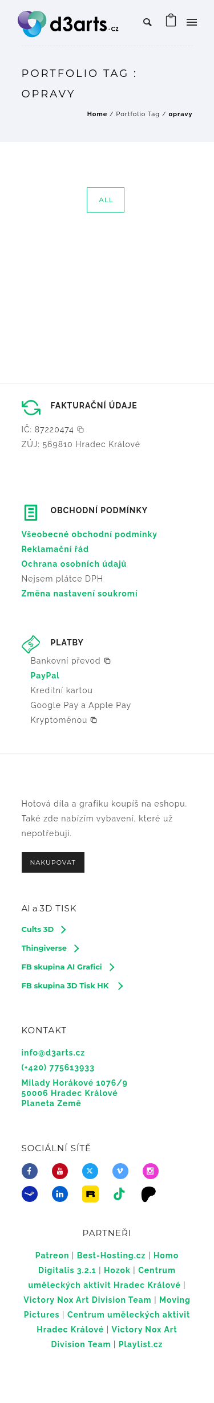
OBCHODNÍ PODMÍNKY (99, 510)
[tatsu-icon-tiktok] (122, 1194)
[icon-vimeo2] (123, 1171)
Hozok (117, 1270)
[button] (53, 429)
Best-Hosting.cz (111, 1255)
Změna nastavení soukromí (80, 593)
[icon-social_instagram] (153, 1171)
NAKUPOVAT (53, 862)
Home (97, 114)
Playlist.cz (141, 1344)
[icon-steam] (32, 1194)
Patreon (52, 1255)
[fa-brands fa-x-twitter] (93, 1171)
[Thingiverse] (50, 947)
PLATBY (67, 642)
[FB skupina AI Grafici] (68, 966)
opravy (180, 114)
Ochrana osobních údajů (74, 563)
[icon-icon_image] (93, 1194)
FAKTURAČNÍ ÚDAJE (94, 405)
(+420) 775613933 (58, 1067)
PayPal (45, 675)
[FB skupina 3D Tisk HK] (72, 985)
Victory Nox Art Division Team (87, 1299)
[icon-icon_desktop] (152, 1194)
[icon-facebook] (32, 1171)
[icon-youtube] (63, 1171)
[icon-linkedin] (63, 1194)
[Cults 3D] (44, 929)
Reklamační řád (56, 549)
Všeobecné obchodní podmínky (90, 534)
